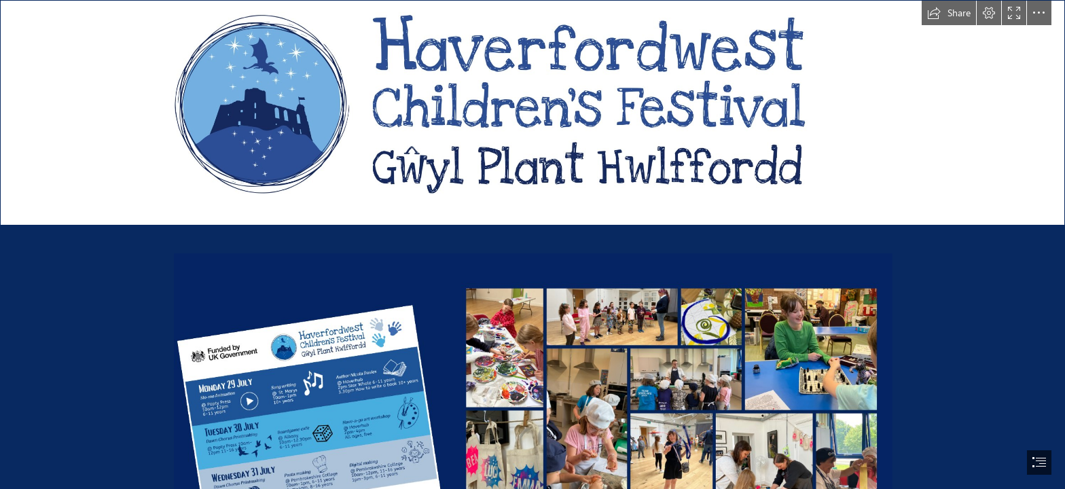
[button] (949, 13)
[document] (532, 244)
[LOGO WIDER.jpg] (532, 112)
